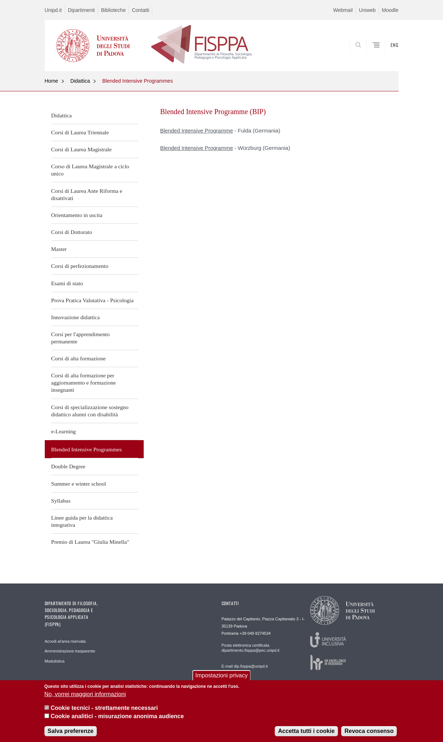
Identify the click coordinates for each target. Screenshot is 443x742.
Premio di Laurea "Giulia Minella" (90, 542)
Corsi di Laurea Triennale (80, 132)
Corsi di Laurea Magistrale (81, 149)
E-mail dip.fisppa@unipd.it (245, 666)
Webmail (343, 10)
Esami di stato (67, 283)
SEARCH (386, 53)
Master (59, 249)
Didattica (80, 81)
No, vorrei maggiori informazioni (85, 694)
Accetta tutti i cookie (306, 731)
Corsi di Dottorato (71, 232)
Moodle (390, 10)
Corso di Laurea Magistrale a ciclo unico (90, 170)
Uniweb (367, 10)
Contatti (140, 10)
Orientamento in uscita (77, 215)
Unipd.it (53, 10)
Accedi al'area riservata (65, 641)
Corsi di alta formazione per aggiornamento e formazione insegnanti (83, 382)
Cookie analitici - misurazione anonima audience (117, 716)
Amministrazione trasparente (70, 651)
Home (51, 81)
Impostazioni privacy (221, 676)
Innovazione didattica (75, 317)
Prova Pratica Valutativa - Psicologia (92, 300)
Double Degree (68, 466)
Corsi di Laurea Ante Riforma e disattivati (86, 194)
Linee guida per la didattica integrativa (82, 521)
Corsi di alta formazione (78, 358)
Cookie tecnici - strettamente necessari (104, 708)
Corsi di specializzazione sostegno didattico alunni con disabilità (90, 410)
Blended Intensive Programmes (137, 81)
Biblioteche (113, 10)
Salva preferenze (71, 731)
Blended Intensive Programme (196, 130)
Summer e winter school (78, 484)
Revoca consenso (369, 731)
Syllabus (61, 501)
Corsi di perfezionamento (80, 266)
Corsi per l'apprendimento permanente (80, 337)
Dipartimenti (81, 10)
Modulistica (55, 661)
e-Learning (63, 431)
